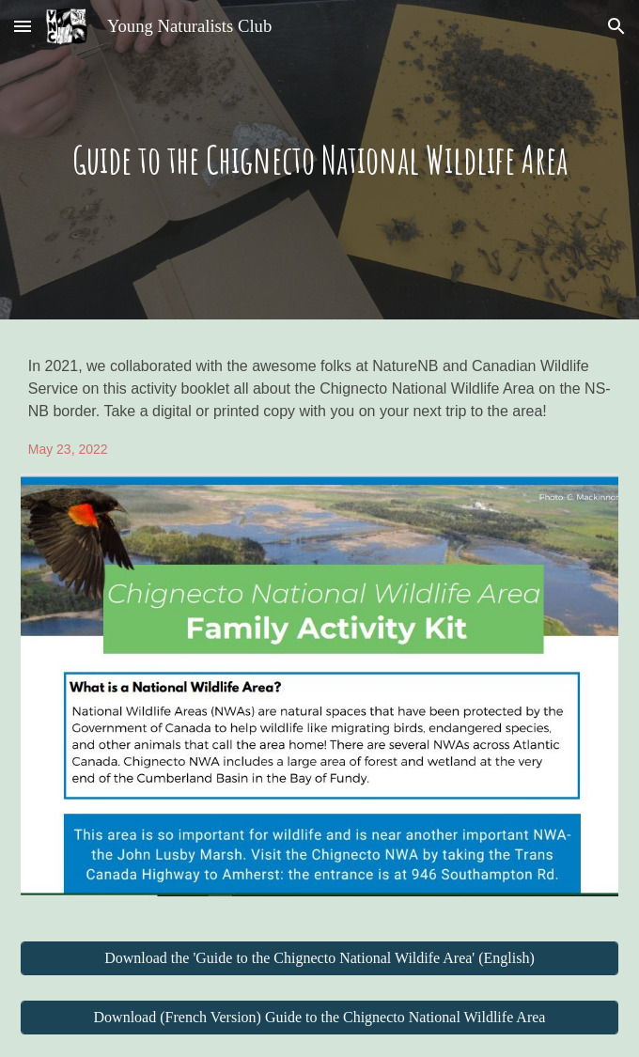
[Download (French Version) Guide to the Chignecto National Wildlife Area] (320, 1017)
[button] (22, 26)
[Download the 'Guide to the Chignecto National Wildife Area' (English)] (320, 958)
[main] (320, 159)
